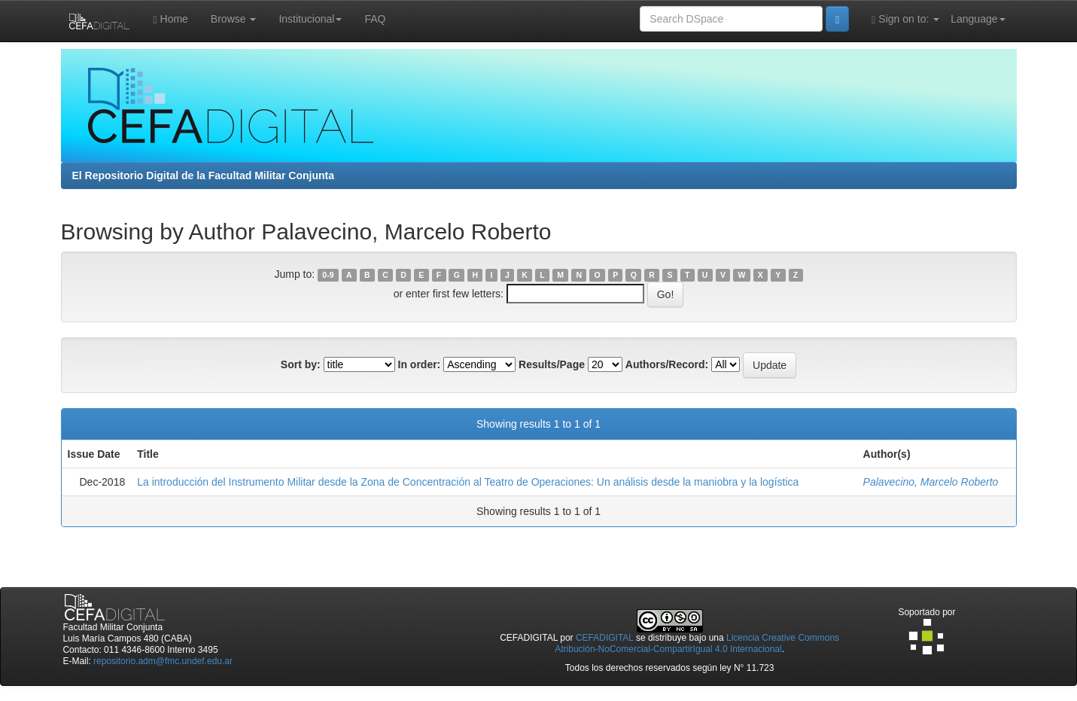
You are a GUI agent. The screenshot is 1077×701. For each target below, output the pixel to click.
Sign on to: (905, 19)
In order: (419, 364)
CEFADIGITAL (605, 637)
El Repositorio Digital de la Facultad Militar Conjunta (203, 175)
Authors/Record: (666, 364)
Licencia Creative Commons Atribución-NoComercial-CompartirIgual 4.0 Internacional (697, 643)
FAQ (374, 19)
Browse (234, 19)
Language (978, 19)
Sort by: (301, 364)
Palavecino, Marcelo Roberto (931, 482)
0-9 (327, 274)
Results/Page (552, 364)
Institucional (310, 19)
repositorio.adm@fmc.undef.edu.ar (163, 661)
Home (171, 19)
